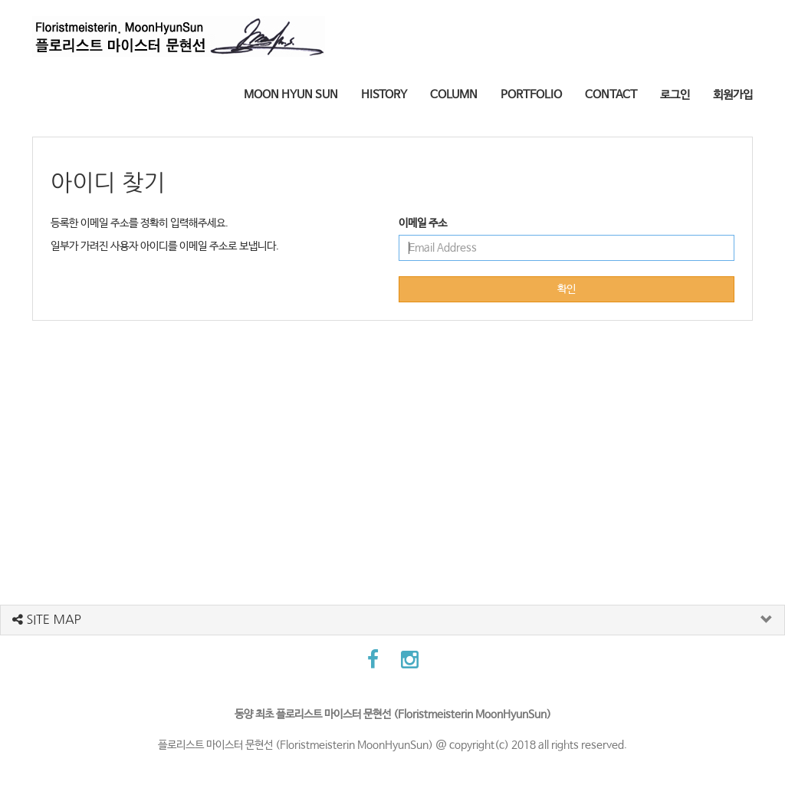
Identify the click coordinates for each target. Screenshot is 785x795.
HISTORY (384, 94)
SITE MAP (46, 619)
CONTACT (611, 94)
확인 (566, 289)
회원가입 (733, 94)
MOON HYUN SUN (291, 94)
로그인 (675, 94)
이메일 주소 (423, 223)
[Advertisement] (392, 443)
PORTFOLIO (531, 94)
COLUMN (454, 94)
